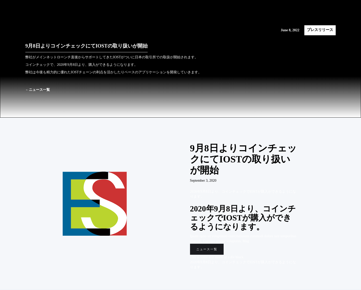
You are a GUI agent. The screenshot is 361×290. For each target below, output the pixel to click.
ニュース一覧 (206, 249)
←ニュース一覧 (37, 90)
